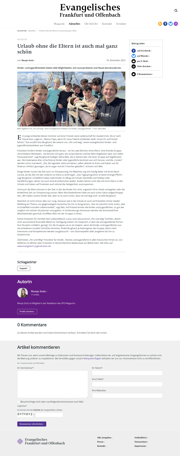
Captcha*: (22, 405)
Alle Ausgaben (104, 437)
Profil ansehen (27, 311)
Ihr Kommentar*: (25, 367)
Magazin (59, 23)
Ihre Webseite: (99, 390)
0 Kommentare (144, 74)
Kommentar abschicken (31, 424)
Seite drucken (144, 66)
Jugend (23, 268)
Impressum (140, 446)
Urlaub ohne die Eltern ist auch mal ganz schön (58, 31)
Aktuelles (74, 23)
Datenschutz (141, 442)
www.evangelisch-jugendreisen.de (34, 246)
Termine (121, 23)
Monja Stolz (27, 60)
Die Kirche (91, 23)
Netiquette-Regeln (92, 358)
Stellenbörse (141, 437)
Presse (100, 442)
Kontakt (107, 23)
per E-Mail (142, 61)
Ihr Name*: (97, 367)
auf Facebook (143, 50)
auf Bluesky (143, 56)
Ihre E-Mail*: (98, 379)
